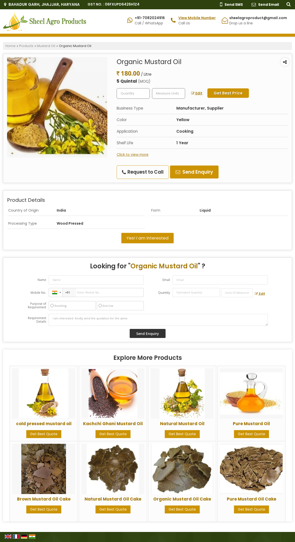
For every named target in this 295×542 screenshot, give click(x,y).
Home (11, 46)
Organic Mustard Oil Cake (182, 499)
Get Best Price (228, 93)
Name (42, 280)
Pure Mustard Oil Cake (251, 499)
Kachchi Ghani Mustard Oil (113, 424)
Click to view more (133, 154)
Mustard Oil (46, 46)
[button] (197, 17)
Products (26, 46)
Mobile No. (38, 292)
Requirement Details (37, 319)
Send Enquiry (194, 172)
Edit (196, 93)
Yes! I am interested (147, 238)
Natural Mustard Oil (182, 424)
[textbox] (168, 93)
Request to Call (143, 172)
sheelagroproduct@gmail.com (258, 17)
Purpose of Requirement (37, 305)
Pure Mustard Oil (251, 424)
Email (166, 280)
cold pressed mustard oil (43, 424)
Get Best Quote (43, 433)
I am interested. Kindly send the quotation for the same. (158, 320)
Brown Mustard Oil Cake (43, 499)
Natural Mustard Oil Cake (113, 499)
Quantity (164, 292)
